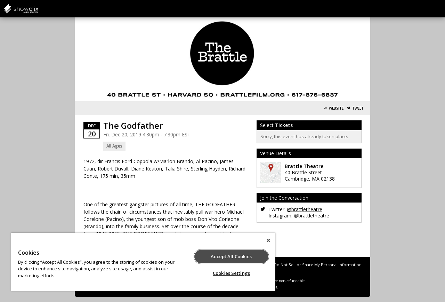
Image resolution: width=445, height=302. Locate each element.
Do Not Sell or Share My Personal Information (318, 264)
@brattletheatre (304, 209)
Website (336, 108)
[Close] (268, 240)
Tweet (358, 108)
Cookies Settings (231, 273)
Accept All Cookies (231, 256)
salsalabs (38, 8)
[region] (143, 262)
